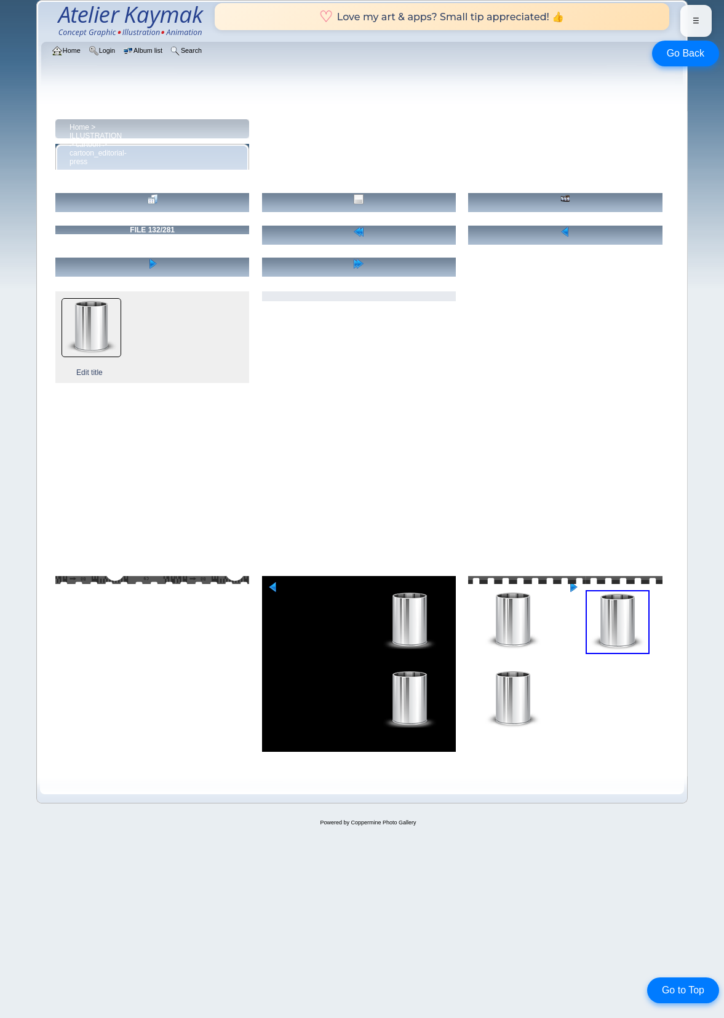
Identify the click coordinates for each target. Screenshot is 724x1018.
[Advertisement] (362, 482)
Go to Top (683, 990)
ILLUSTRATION (96, 136)
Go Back (685, 53)
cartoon (88, 144)
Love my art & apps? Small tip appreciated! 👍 (442, 16)
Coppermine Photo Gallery (383, 822)
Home (79, 127)
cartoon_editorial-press (98, 157)
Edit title (89, 372)
